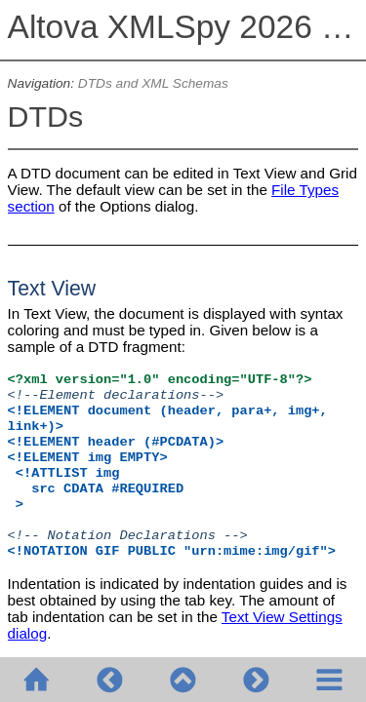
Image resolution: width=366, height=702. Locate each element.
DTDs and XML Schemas (153, 83)
